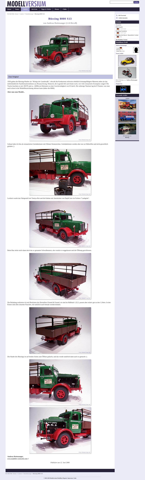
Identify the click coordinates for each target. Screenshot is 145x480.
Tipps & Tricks (46, 9)
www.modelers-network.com (17, 459)
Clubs (65, 9)
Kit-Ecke (34, 9)
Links (75, 478)
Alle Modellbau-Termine (121, 39)
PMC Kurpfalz (119, 27)
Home (9, 9)
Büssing (127, 137)
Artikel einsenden (123, 18)
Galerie (25, 9)
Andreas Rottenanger (131, 80)
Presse (57, 9)
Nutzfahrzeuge (29, 14)
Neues (17, 9)
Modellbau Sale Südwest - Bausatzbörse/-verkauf (127, 35)
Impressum (70, 478)
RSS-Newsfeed (122, 15)
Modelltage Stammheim (121, 31)
